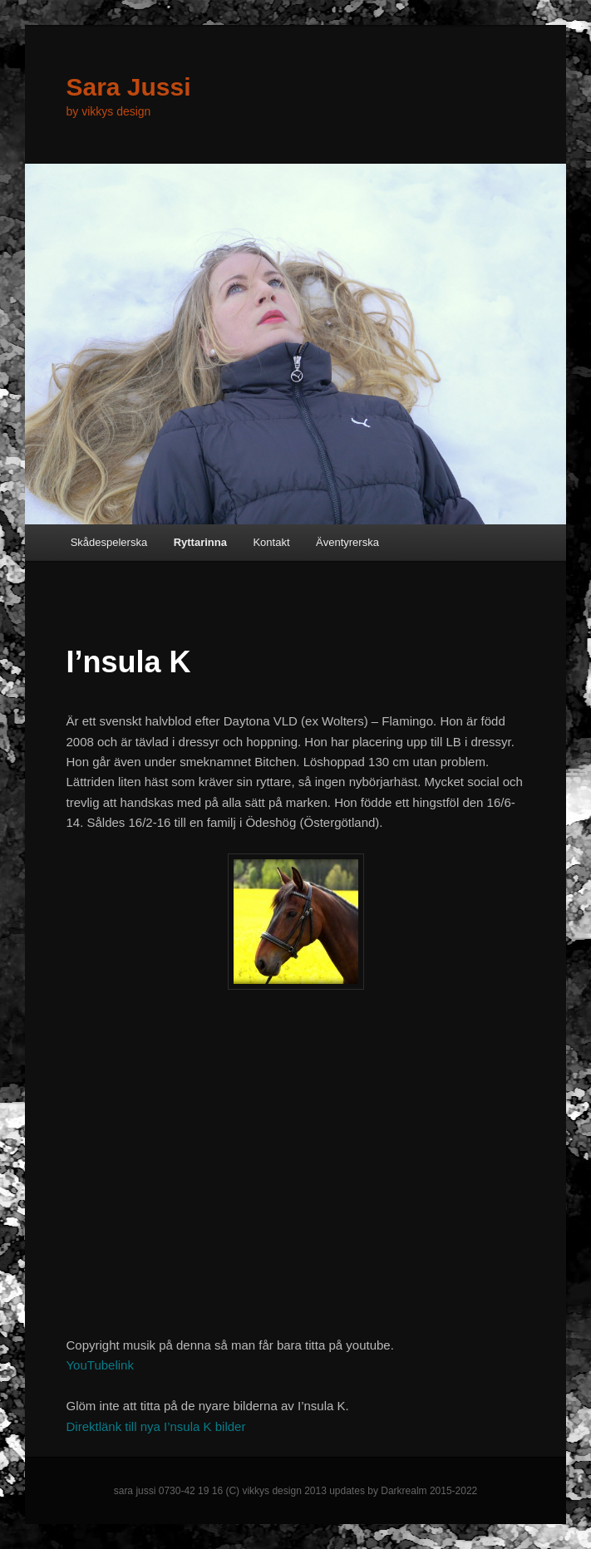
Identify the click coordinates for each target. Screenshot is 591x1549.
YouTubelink (99, 1365)
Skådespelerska (109, 542)
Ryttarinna (200, 542)
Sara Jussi (128, 87)
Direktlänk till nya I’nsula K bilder (155, 1426)
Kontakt (271, 542)
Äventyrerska (347, 542)
